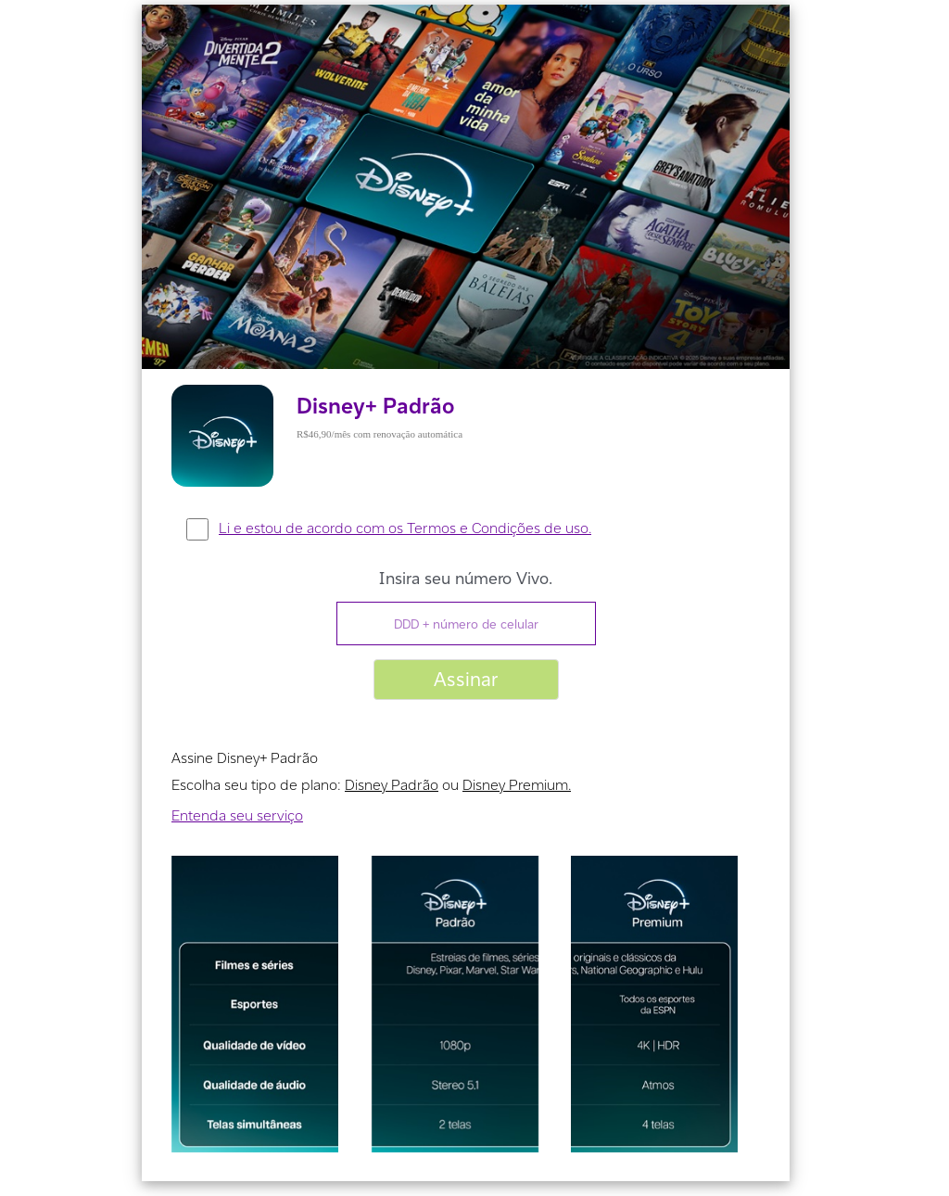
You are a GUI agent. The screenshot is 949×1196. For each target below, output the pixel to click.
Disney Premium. (516, 785)
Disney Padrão (391, 785)
